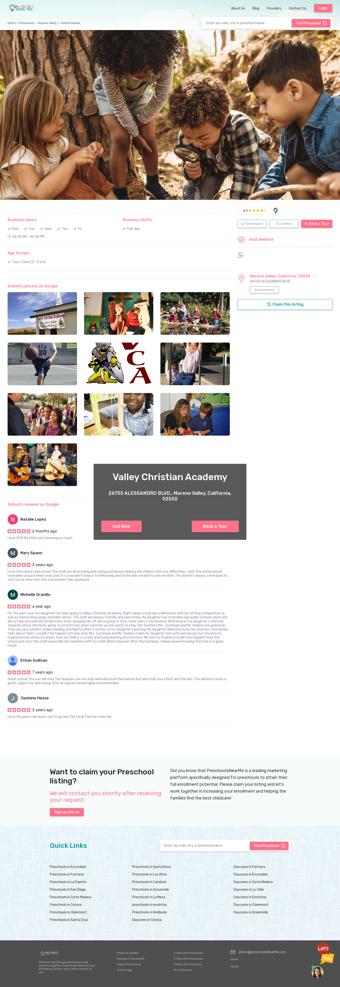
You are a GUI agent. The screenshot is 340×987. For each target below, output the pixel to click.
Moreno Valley (47, 23)
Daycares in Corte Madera (253, 882)
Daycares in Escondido (251, 874)
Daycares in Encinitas (250, 897)
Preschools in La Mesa (148, 897)
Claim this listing (285, 304)
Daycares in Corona (147, 920)
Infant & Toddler (128, 953)
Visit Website (256, 239)
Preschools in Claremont (68, 912)
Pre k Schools (183, 970)
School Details (70, 23)
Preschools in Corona (66, 905)
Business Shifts (137, 220)
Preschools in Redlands (149, 912)
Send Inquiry (252, 223)
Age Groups (18, 253)
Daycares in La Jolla (249, 890)
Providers (274, 8)
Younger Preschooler (131, 958)
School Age (124, 970)
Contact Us (297, 8)
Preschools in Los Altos (149, 874)
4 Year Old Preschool (188, 964)
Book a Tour (215, 526)
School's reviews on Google (33, 504)
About (235, 966)
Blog (256, 8)
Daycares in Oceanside (251, 912)
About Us (238, 8)
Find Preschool (311, 23)
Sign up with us (66, 812)
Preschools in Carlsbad (149, 882)
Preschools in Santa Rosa (151, 867)
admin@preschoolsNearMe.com (258, 952)
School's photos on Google (33, 286)
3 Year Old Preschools (188, 958)
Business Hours (22, 220)
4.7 (245, 210)
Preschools (26, 23)
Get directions (264, 289)
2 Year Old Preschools (188, 953)
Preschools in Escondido (68, 867)
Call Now (121, 526)
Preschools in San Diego (68, 890)
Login (323, 8)
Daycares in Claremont (251, 905)
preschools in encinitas (149, 905)
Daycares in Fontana (249, 867)
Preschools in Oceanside (150, 890)
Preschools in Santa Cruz (69, 920)
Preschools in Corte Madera (70, 897)
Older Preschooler (129, 964)
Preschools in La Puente (68, 882)
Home (11, 23)
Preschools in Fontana (67, 874)
